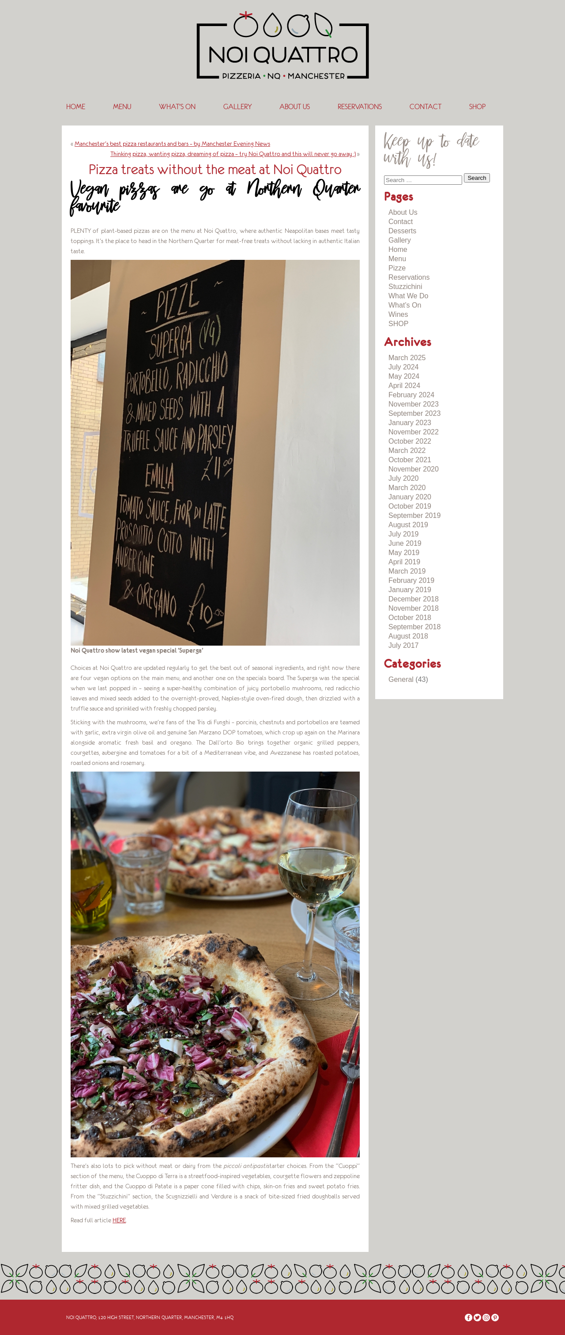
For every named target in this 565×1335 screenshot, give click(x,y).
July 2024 (403, 367)
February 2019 (411, 580)
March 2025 (407, 357)
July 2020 (403, 478)
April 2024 (404, 385)
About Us (294, 107)
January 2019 (409, 589)
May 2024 (403, 376)
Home (75, 107)
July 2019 (403, 534)
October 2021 (409, 460)
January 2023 (409, 422)
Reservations (360, 107)
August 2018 (408, 636)
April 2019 (404, 562)
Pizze (397, 268)
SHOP (477, 107)
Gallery (237, 107)
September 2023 (414, 413)
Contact (425, 107)
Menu (122, 107)
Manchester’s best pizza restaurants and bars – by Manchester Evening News (172, 143)
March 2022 (407, 450)
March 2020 (407, 487)
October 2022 (409, 441)
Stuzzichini (405, 286)
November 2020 (413, 469)
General (401, 679)
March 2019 (407, 571)
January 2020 (409, 497)
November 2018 (413, 608)
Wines (398, 314)
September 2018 (414, 627)
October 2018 (409, 617)
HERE (119, 1220)
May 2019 (403, 552)
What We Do (408, 296)
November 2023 (413, 404)
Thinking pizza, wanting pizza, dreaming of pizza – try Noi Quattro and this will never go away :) (233, 153)
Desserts (402, 231)
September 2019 (414, 515)
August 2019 (408, 525)
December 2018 (413, 599)
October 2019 (409, 506)
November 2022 (413, 432)
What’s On (177, 107)
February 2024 (411, 395)
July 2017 (403, 645)
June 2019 (405, 543)
